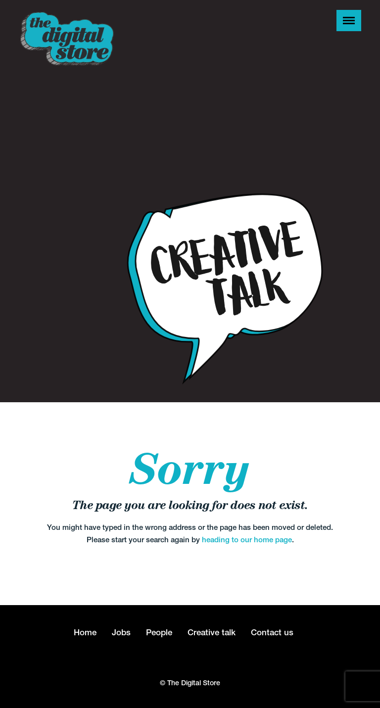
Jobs (121, 632)
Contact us (272, 632)
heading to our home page (247, 539)
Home (85, 632)
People (159, 632)
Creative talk (212, 632)
